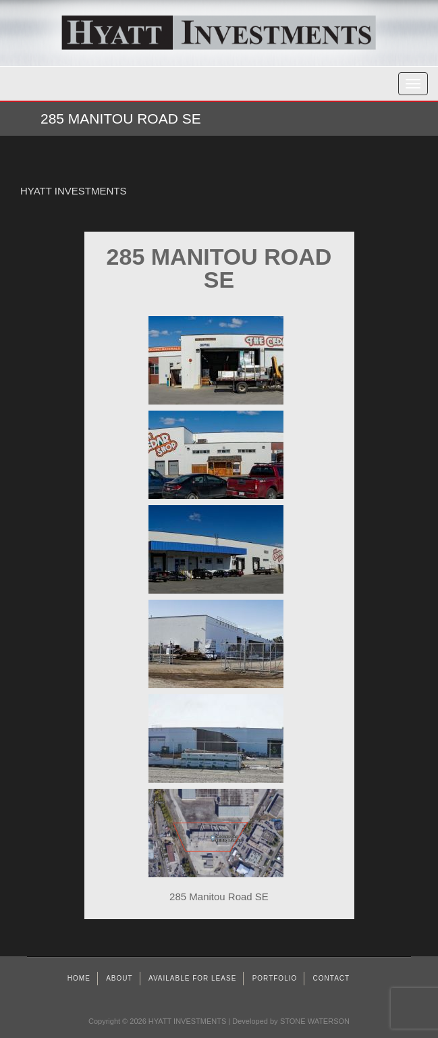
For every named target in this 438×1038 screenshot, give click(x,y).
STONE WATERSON (315, 1021)
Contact (331, 978)
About (119, 978)
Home (78, 978)
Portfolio (275, 978)
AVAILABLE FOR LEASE (192, 978)
